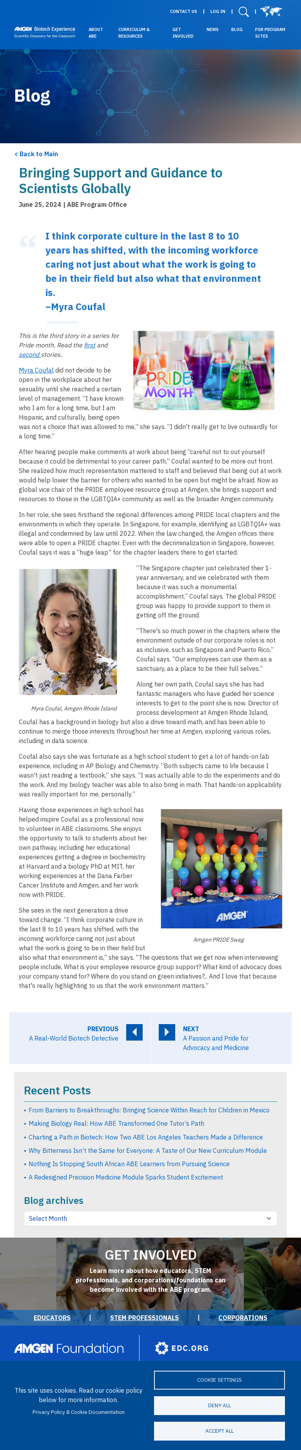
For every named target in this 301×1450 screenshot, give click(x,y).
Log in (217, 11)
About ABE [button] (96, 33)
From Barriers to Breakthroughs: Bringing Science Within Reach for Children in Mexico (149, 1110)
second (30, 354)
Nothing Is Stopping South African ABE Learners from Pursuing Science (129, 1164)
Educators (52, 1318)
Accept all (219, 1430)
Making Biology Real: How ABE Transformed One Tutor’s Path (116, 1123)
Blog (237, 29)
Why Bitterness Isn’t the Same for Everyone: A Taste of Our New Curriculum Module (148, 1150)
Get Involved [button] (183, 33)
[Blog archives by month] (150, 1218)
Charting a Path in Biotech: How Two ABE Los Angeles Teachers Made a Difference (146, 1137)
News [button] (213, 29)
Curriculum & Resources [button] (134, 33)
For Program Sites (270, 33)
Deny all (219, 1405)
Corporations (242, 1318)
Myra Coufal (36, 370)
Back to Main (39, 154)
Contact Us (183, 11)
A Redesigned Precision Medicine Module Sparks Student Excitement (126, 1177)
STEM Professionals (144, 1318)
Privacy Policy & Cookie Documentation (79, 1411)
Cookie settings (219, 1379)
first (89, 345)
